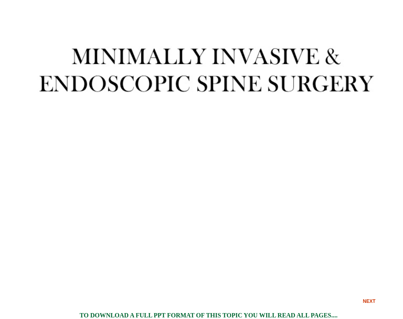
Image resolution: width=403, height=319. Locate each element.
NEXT (369, 301)
